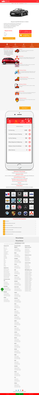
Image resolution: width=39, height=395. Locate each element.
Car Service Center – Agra (6, 284)
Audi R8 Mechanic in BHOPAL (28, 274)
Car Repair (5, 250)
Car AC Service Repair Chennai (17, 267)
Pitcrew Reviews (19, 238)
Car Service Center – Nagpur (17, 358)
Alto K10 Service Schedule (6, 269)
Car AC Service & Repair (6, 251)
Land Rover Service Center (27, 258)
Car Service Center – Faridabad (17, 279)
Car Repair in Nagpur (16, 356)
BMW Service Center (27, 264)
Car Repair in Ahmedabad (6, 288)
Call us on (25, 32)
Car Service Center (6, 249)
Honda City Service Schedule (7, 274)
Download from (25, 35)
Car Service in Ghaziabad (16, 282)
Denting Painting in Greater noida (17, 289)
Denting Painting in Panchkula (17, 368)
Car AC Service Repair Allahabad (7, 295)
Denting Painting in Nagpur (17, 357)
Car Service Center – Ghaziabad (17, 285)
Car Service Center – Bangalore (17, 251)
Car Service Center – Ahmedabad (7, 290)
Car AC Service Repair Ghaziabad (17, 284)
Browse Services (9, 38)
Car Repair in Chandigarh (16, 260)
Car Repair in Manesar (16, 339)
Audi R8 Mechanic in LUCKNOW (28, 284)
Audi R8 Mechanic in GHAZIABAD (28, 278)
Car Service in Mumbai (16, 350)
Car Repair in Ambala (6, 299)
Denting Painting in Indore (17, 306)
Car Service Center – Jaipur (17, 313)
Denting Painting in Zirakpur (17, 385)
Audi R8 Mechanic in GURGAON (28, 279)
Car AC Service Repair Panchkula (17, 369)
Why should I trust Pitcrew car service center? (10, 223)
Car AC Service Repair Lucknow (17, 335)
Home (13, 3)
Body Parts (5, 265)
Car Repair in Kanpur (16, 328)
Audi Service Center (27, 256)
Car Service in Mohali (16, 344)
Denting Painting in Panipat (17, 374)
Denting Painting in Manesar (17, 340)
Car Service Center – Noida (17, 364)
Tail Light (5, 262)
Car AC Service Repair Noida (17, 363)
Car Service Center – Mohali (17, 347)
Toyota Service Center (27, 253)
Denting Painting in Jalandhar (17, 317)
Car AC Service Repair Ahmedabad (7, 289)
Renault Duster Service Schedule (7, 275)
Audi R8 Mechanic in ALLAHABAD (28, 272)
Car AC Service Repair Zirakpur (17, 386)
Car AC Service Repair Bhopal (17, 256)
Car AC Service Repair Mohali (17, 346)
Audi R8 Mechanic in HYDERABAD (28, 280)
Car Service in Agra (6, 281)
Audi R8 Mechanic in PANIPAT (28, 289)
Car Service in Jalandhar (16, 316)
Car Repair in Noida (16, 362)
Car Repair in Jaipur (16, 311)
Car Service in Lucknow (16, 333)
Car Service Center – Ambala (7, 301)
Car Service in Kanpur (16, 327)
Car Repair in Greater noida (17, 288)
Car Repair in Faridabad (16, 277)
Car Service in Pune (16, 378)
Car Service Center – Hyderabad (17, 302)
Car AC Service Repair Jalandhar (17, 318)
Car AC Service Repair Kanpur (17, 329)
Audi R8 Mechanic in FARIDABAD (28, 277)
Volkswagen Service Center (27, 260)
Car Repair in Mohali (16, 345)
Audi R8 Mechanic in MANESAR (28, 285)
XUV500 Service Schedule (6, 277)
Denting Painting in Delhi (16, 272)
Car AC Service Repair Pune (17, 380)
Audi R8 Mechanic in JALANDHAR (28, 282)
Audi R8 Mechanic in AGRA (27, 271)
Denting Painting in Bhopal (17, 255)
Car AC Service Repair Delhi (17, 273)
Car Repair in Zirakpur (16, 384)
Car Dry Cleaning (5, 252)
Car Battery (5, 255)
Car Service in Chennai (16, 265)
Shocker (4, 261)
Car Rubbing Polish (6, 253)
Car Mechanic (21, 3)
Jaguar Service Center (27, 257)
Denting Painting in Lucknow (17, 334)
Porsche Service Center (27, 267)
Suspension (5, 260)
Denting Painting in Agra (6, 283)
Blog (4, 247)
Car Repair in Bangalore (16, 249)
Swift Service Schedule (6, 270)
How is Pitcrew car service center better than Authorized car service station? (13, 227)
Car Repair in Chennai (16, 266)
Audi (15, 3)
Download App (5, 248)
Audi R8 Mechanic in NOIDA (28, 288)
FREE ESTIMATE (2, 291)
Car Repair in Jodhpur (16, 322)
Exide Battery (5, 256)
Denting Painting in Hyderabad (17, 300)
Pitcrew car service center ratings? (9, 225)
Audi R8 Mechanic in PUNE (27, 290)
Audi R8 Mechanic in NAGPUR (28, 287)
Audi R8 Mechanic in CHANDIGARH (28, 275)
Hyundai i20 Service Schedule (7, 273)
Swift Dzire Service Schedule (6, 271)
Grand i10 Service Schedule (6, 272)
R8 (17, 3)
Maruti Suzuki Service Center (28, 251)
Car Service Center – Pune (17, 381)
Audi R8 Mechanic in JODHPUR (28, 283)
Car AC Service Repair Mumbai (17, 352)
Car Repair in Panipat (16, 373)
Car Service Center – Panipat (17, 375)
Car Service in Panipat (16, 372)
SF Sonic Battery (5, 257)
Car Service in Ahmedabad (6, 287)
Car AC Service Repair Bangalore (17, 250)
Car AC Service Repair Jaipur (17, 312)
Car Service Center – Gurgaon (17, 296)
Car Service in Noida (16, 361)
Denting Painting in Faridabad (17, 278)
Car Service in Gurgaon (16, 293)
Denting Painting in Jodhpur (17, 323)
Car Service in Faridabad (16, 276)
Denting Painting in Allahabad (7, 294)
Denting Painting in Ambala (6, 300)
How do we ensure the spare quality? (9, 229)
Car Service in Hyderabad (16, 299)
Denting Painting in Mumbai (17, 351)
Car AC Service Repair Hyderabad (17, 301)
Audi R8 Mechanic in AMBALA (28, 273)
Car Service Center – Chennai (17, 268)
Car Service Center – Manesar (17, 341)
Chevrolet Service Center (27, 248)
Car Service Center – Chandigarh (17, 262)
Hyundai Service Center (27, 250)
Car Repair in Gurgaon (16, 294)
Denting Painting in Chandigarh (17, 261)
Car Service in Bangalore (16, 248)
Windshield (5, 266)
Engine (4, 263)
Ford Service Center (27, 249)
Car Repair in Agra (5, 282)
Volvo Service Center (27, 261)
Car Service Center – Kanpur (17, 330)
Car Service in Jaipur (16, 310)
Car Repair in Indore (16, 305)
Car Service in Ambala (6, 298)
